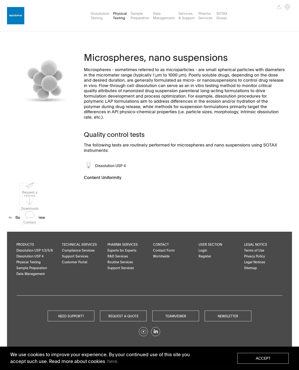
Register (205, 256)
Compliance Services (78, 250)
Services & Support (186, 15)
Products (25, 244)
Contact (161, 244)
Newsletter (228, 316)
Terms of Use (254, 250)
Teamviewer (175, 316)
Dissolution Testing (100, 15)
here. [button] (112, 361)
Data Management (164, 15)
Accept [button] (263, 358)
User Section (210, 244)
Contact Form (164, 250)
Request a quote (123, 316)
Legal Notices (254, 262)
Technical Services (79, 244)
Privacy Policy (254, 256)
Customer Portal (74, 262)
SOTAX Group (221, 15)
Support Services (75, 256)
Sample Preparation (140, 15)
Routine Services (120, 262)
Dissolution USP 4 (110, 165)
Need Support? (71, 316)
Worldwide (161, 256)
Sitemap (250, 268)
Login (203, 250)
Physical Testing (120, 15)
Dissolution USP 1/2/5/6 (34, 250)
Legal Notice (255, 244)
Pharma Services (205, 15)
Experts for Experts (121, 250)
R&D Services (117, 256)
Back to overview (27, 217)
